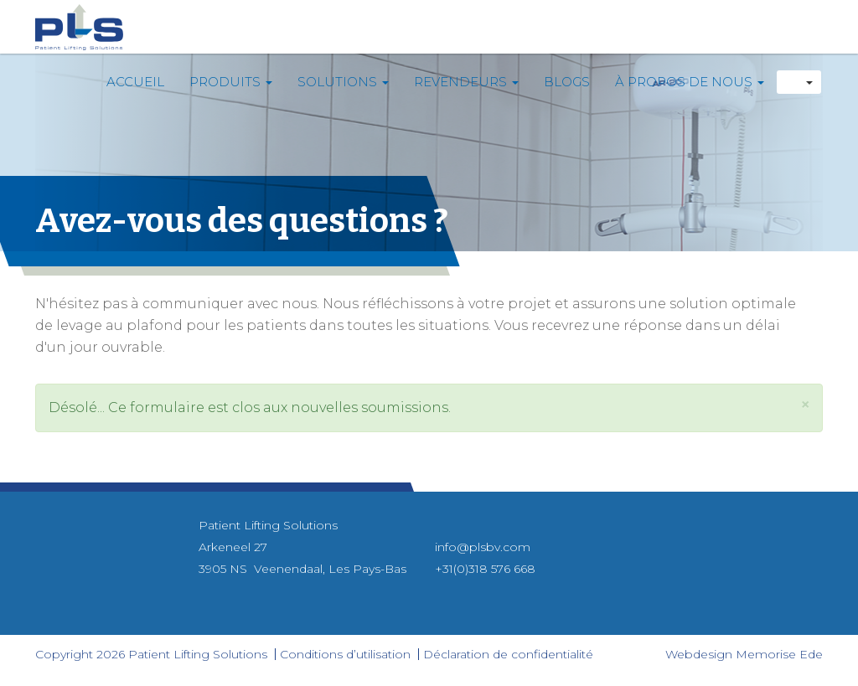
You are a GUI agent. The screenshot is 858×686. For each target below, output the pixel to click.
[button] (805, 404)
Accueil (135, 82)
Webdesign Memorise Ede (744, 654)
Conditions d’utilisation (345, 654)
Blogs (567, 82)
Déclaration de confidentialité (508, 654)
